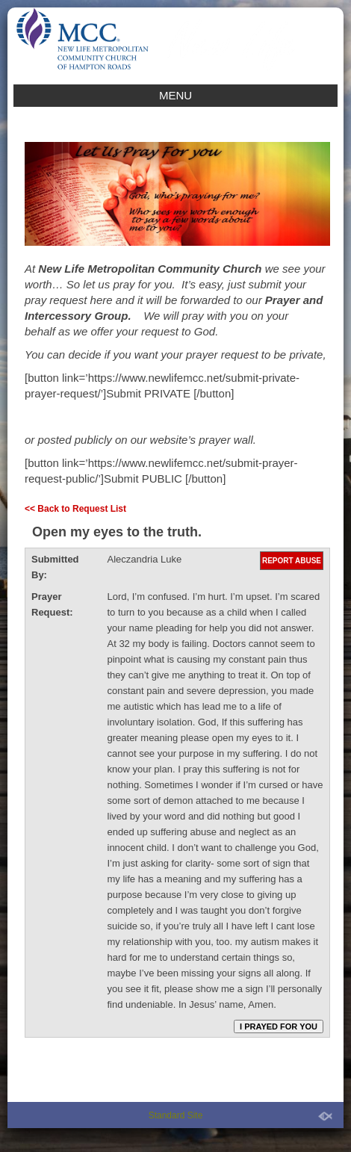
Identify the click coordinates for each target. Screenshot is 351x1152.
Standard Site (176, 1115)
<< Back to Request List (75, 509)
